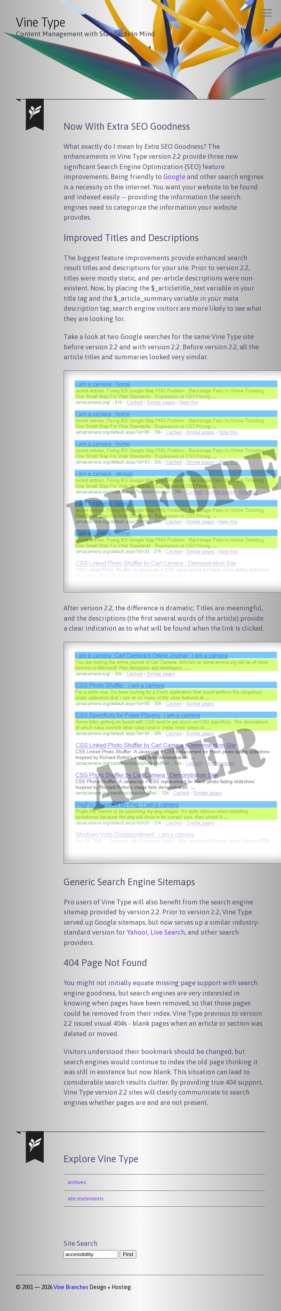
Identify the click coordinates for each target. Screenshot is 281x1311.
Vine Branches (71, 1287)
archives (77, 1182)
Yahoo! (137, 932)
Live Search (167, 932)
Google (174, 177)
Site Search (80, 1243)
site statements (85, 1199)
